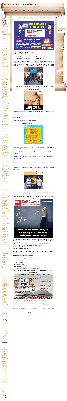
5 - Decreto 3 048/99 (4, 336)
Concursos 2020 (5, 231)
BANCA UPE (4, 221)
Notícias (3, 38)
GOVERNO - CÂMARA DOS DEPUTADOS (5, 354)
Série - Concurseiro (4, 87)
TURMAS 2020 (5, 259)
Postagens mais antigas (48, 308)
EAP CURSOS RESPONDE (4, 66)
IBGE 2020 (4, 313)
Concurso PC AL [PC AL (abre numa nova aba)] (16, 151)
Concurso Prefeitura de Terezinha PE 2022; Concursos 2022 (5, 227)
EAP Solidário (4, 304)
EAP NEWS (4, 40)
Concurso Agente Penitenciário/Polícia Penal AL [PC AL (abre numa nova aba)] (23, 167)
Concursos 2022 (5, 96)
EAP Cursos (4, 42)
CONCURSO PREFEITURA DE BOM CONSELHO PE (5, 73)
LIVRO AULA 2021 (5, 121)
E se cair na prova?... (4, 131)
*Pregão (3, 161)
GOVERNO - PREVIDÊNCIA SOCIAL (5, 358)
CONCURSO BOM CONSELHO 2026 (5, 275)
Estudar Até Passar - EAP (5, 26)
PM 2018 (3, 155)
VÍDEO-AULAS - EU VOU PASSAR (5, 382)
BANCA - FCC (4, 349)
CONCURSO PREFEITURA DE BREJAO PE (5, 146)
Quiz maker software (4, 391)
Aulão (3, 220)
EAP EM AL (4, 171)
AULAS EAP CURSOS (4, 55)
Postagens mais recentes (19, 308)
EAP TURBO (4, 306)
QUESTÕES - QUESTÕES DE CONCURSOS (5, 378)
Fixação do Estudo (5, 110)
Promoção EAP (5, 250)
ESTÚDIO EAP (5, 210)
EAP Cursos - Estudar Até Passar (19, 4)
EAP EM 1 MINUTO (4, 240)
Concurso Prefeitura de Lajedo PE (4, 295)
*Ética (3, 178)
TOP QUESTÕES (5, 175)
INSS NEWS (4, 68)
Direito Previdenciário (4, 389)
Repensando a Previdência (4, 158)
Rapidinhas (4, 173)
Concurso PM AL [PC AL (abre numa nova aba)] (17, 162)
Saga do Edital (4, 257)
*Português (4, 89)
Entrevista (4, 242)
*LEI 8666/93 (4, 124)
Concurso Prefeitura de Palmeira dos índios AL (4, 83)
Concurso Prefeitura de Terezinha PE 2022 (4, 165)
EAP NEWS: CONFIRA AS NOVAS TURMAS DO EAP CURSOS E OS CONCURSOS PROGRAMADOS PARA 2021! (32, 18)
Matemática (4, 247)
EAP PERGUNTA (5, 298)
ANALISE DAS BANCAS (4, 181)
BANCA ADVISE (5, 183)
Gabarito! (41, 10)
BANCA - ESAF (5, 347)
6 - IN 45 (3, 338)
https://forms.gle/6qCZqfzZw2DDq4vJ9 (41, 243)
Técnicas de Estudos (4, 262)
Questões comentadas (4, 216)
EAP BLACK (4, 234)
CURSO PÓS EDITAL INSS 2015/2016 (4, 127)
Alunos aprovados (5, 62)
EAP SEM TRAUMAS (4, 302)
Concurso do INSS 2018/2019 (5, 169)
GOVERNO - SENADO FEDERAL (4, 362)
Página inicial (33, 308)
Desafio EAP (4, 208)
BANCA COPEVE (5, 266)
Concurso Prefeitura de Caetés (4, 200)
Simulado (3, 76)
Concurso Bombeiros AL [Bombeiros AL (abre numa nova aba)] (18, 156)
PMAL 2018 (4, 248)
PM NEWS (4, 46)
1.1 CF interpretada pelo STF (5, 327)
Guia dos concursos (4, 213)
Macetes (47, 10)
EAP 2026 (4, 132)
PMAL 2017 (4, 104)
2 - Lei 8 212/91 (5, 329)
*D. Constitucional (5, 142)
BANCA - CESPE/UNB (4, 345)
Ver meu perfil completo (4, 32)
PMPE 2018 (4, 106)
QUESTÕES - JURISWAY (4, 375)
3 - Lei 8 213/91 (5, 331)
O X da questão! (26, 10)
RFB (3, 255)
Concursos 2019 (5, 118)
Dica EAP (4, 50)
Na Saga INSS (18, 10)
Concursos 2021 (5, 99)
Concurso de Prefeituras (4, 44)
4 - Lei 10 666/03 (5, 333)
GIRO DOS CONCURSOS (4, 103)
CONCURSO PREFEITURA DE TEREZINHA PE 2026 (5, 190)
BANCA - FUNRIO (5, 351)
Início (4, 10)
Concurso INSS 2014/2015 (5, 79)
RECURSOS (4, 253)
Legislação (10, 10)
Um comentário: (38, 303)
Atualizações (4, 70)
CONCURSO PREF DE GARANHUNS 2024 (4, 280)
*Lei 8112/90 (4, 108)
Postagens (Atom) (35, 312)
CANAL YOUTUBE (4, 270)
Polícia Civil (4, 315)
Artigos (3, 264)
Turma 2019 (4, 218)
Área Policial (4, 140)
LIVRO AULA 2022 (5, 244)
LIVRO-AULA (4, 52)
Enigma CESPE (5, 310)
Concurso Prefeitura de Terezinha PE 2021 (4, 205)
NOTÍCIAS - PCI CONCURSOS (5, 369)
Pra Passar (4, 48)
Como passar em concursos (5, 116)
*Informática (4, 113)
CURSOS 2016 (5, 223)
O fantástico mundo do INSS (5, 137)
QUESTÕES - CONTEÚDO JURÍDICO (4, 372)
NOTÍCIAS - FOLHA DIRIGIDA (5, 366)
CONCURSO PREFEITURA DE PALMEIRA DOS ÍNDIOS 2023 (5, 285)
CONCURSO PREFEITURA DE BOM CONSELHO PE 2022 (5, 93)
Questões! (34, 10)
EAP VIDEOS (4, 134)
